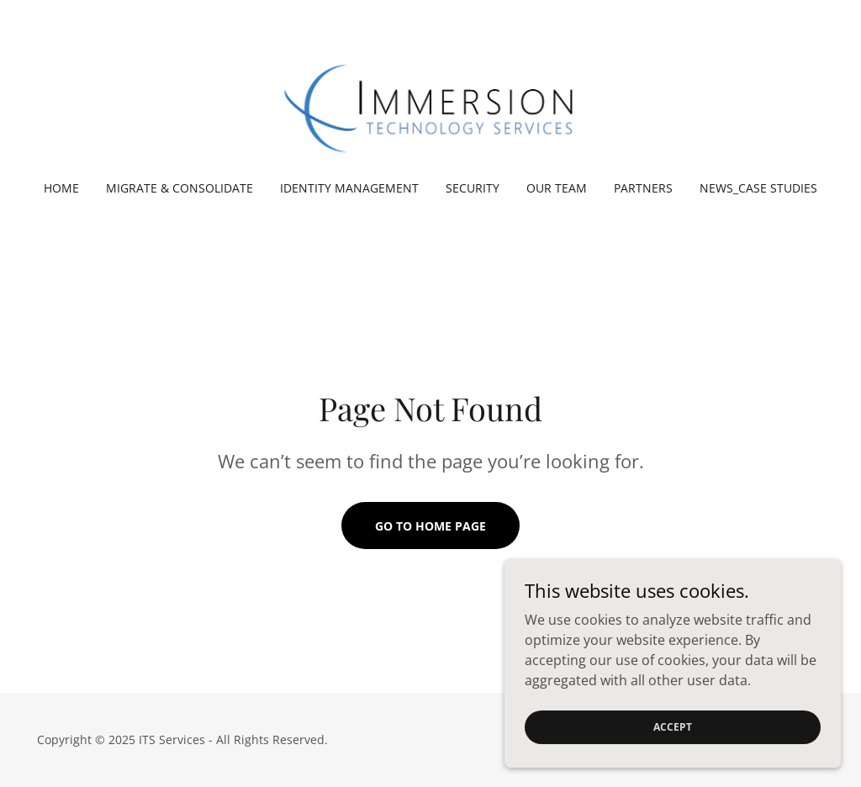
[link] (430, 101)
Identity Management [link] (349, 188)
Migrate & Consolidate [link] (179, 188)
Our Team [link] (556, 188)
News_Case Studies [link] (758, 188)
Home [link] (61, 188)
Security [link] (472, 188)
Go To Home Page (430, 526)
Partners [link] (643, 188)
